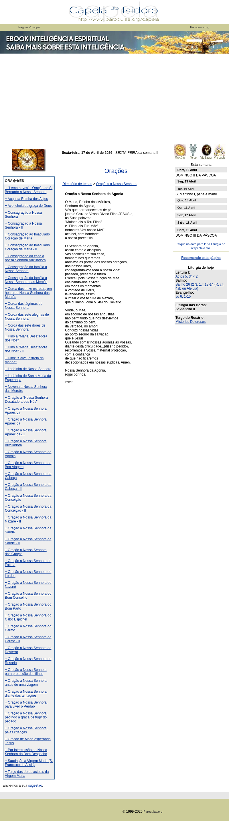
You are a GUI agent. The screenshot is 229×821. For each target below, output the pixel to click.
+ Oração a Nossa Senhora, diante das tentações (26, 694)
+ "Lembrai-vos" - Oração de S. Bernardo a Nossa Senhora (28, 190)
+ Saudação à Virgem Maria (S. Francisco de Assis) (29, 763)
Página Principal (29, 27)
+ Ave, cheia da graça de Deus (28, 206)
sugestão (35, 785)
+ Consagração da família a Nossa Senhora (26, 269)
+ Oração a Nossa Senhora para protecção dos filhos (26, 672)
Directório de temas (77, 184)
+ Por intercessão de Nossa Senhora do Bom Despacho (26, 752)
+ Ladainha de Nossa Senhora (28, 369)
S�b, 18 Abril (187, 222)
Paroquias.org (199, 27)
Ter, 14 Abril (186, 188)
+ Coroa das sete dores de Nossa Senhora (25, 327)
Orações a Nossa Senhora (116, 184)
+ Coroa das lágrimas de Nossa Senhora (23, 306)
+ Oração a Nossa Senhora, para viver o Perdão (26, 704)
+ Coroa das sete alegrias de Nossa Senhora (27, 317)
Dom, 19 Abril (187, 230)
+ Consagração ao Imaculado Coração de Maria (27, 236)
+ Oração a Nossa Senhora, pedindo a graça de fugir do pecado (26, 717)
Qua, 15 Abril (186, 200)
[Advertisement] (114, 97)
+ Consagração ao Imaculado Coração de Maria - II (27, 247)
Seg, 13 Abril (186, 181)
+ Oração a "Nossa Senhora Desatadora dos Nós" (26, 400)
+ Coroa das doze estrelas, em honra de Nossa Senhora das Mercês (28, 293)
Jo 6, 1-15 (183, 296)
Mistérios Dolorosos (190, 322)
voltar (68, 382)
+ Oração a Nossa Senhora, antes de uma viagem (26, 683)
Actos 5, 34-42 (186, 276)
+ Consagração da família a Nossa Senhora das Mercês (26, 280)
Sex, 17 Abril (186, 215)
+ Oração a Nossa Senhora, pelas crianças (26, 730)
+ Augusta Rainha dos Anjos (26, 199)
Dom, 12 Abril (187, 170)
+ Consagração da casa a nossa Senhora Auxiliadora (25, 258)
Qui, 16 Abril (186, 207)
